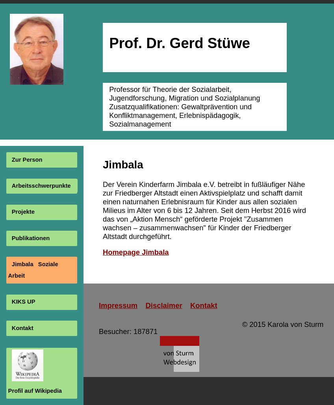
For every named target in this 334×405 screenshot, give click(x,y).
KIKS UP (23, 302)
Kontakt (22, 328)
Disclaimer (164, 305)
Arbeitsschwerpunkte (41, 186)
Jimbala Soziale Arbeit (33, 270)
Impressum (118, 305)
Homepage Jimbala (136, 252)
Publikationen (31, 238)
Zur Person (27, 160)
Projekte (23, 212)
